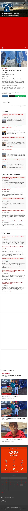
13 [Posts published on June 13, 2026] (25, 482)
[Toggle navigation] (2, 47)
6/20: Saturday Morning (7, 149)
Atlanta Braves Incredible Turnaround (11, 375)
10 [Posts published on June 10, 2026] (13, 482)
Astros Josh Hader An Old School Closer (12, 439)
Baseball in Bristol (6, 102)
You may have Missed (8, 370)
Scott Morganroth (6, 373)
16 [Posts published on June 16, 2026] (10, 484)
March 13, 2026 (5, 441)
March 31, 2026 (5, 398)
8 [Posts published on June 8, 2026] (6, 482)
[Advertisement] (14, 32)
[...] (23, 121)
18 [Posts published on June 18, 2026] (17, 484)
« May (2, 492)
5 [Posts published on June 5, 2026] (21, 480)
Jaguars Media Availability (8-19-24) (18, 106)
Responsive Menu (26, 1)
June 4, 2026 (4, 376)
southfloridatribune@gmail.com (7, 497)
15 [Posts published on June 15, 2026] (6, 484)
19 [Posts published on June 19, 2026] (21, 484)
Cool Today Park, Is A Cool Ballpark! (11, 396)
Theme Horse (9, 509)
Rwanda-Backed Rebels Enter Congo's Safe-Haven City (13, 210)
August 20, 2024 (5, 74)
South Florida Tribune (10, 14)
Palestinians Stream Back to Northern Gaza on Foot (12, 220)
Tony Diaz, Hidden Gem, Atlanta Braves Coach (13, 418)
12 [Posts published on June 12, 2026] (21, 482)
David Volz (4, 68)
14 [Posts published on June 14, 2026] (2, 484)
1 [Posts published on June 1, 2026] (6, 480)
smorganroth (11, 74)
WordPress (23, 509)
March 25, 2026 (5, 419)
